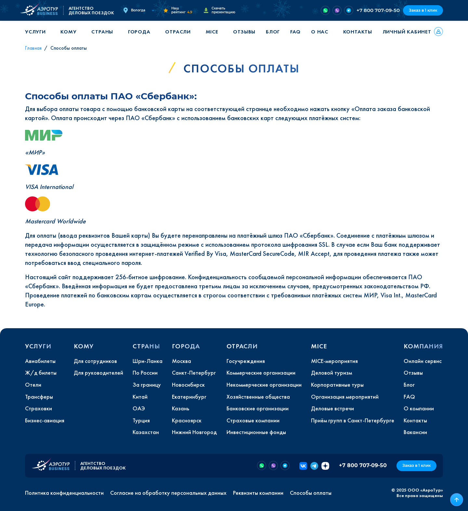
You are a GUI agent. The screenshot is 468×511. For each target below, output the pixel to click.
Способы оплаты (311, 492)
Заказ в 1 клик (423, 10)
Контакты (357, 32)
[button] (37, 32)
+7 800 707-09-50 (378, 10)
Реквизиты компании (258, 492)
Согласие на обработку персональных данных (168, 492)
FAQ (295, 32)
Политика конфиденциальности (64, 492)
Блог (273, 32)
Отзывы (244, 32)
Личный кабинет (407, 32)
